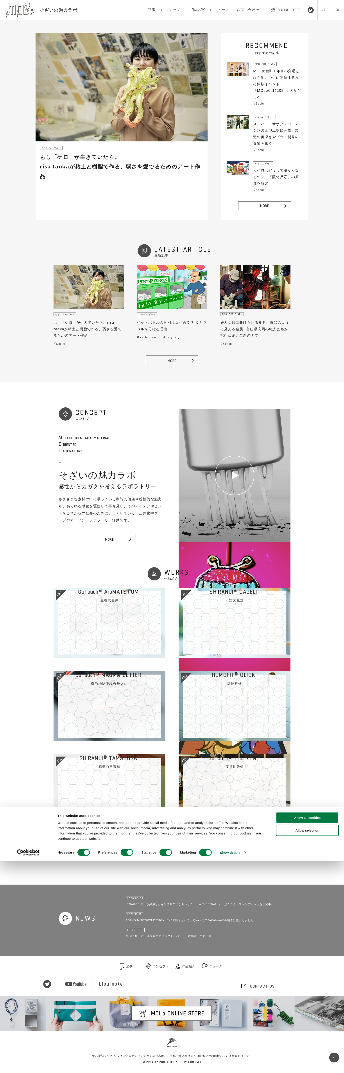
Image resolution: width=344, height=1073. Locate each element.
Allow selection (307, 1042)
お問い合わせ (248, 9)
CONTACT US (262, 987)
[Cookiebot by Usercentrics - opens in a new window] (28, 1064)
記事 (152, 9)
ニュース (221, 9)
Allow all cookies (307, 1029)
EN (337, 9)
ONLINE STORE (285, 10)
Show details (230, 1064)
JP (324, 9)
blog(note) (113, 987)
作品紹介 (199, 9)
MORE (264, 206)
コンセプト (174, 9)
